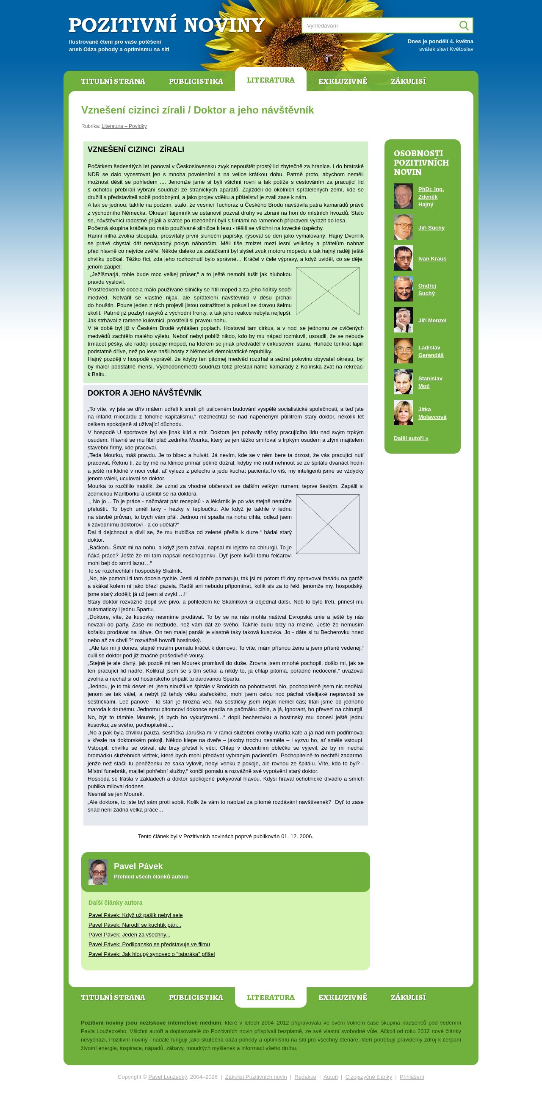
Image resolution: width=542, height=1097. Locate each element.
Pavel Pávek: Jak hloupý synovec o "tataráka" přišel (151, 954)
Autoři (331, 1077)
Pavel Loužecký (168, 1077)
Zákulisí (408, 81)
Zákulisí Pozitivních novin (256, 1077)
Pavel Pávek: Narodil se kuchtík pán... (134, 925)
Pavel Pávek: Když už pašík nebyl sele (135, 915)
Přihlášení (412, 1077)
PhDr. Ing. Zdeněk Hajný (431, 197)
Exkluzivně (342, 81)
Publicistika (196, 81)
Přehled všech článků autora (151, 876)
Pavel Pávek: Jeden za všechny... (129, 934)
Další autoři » (411, 438)
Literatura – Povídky (124, 126)
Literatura (271, 80)
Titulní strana (112, 81)
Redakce (305, 1077)
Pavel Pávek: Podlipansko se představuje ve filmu (149, 944)
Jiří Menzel (432, 320)
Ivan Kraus (432, 258)
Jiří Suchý (431, 227)
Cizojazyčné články (369, 1077)
